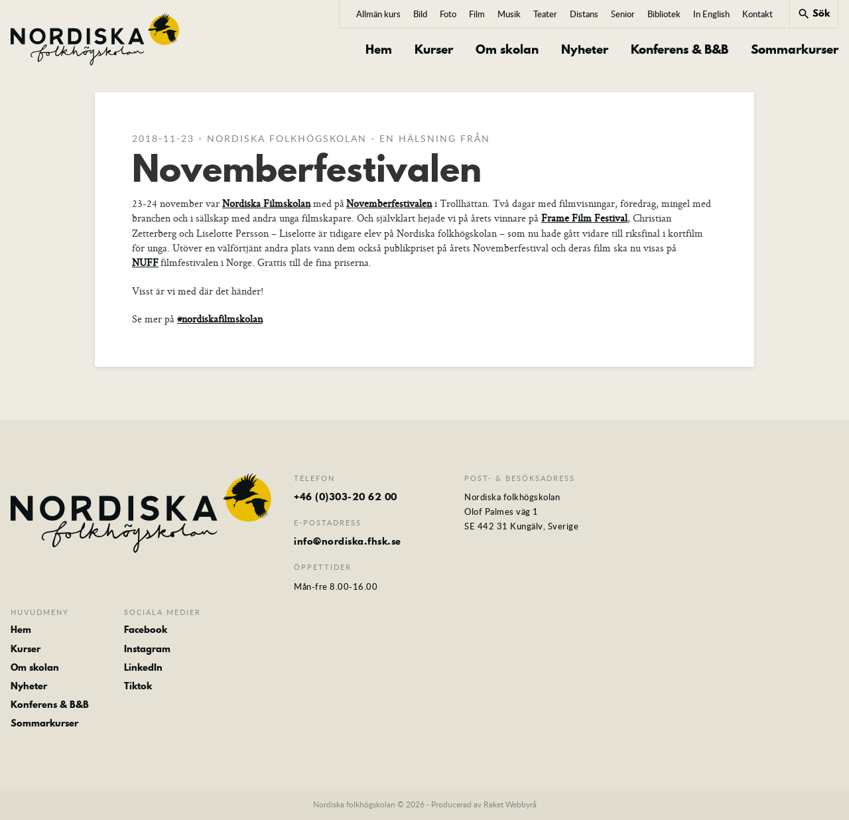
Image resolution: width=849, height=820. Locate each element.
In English (711, 14)
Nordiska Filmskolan (266, 203)
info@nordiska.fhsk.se (347, 541)
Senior (623, 14)
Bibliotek (664, 14)
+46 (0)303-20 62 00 (345, 497)
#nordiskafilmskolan (220, 319)
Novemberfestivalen (389, 203)
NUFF (145, 262)
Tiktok (138, 686)
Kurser (434, 50)
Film (477, 14)
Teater (545, 14)
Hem (378, 50)
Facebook (145, 630)
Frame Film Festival (584, 218)
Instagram (147, 649)
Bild (420, 14)
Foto (448, 14)
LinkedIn (143, 667)
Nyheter (584, 50)
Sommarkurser (794, 50)
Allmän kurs (378, 14)
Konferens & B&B (679, 50)
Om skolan (507, 50)
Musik (509, 14)
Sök (813, 13)
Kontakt (757, 14)
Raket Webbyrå (510, 804)
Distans (584, 14)
